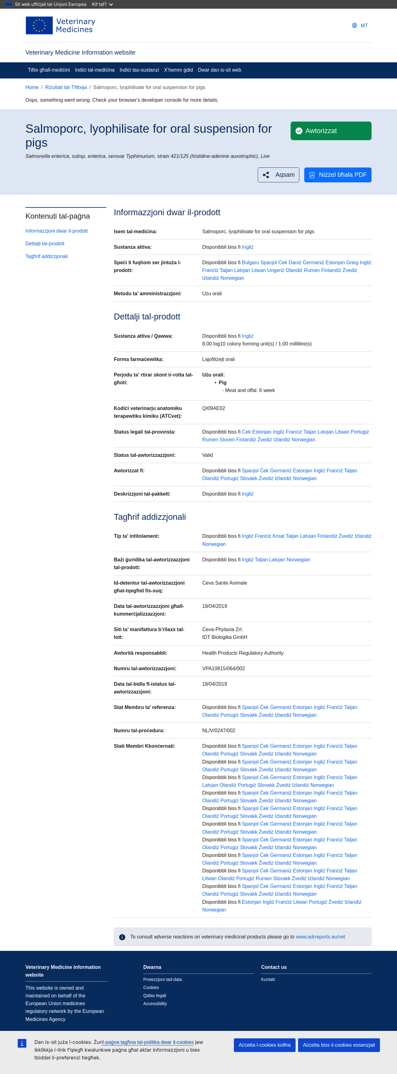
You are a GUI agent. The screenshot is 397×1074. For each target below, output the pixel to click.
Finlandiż (331, 270)
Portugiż (360, 432)
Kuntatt (268, 979)
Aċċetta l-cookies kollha (265, 1045)
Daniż (294, 262)
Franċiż (210, 270)
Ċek (282, 262)
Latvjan (242, 270)
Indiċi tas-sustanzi (139, 70)
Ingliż (247, 247)
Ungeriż (275, 270)
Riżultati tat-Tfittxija (66, 87)
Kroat (278, 536)
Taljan (226, 270)
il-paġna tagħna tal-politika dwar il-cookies (148, 1042)
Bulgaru (250, 262)
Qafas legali (154, 995)
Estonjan (335, 262)
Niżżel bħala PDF (338, 174)
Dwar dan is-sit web (219, 70)
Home (32, 87)
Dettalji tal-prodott (44, 243)
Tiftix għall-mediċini (49, 70)
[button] (278, 174)
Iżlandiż (210, 278)
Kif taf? (102, 4)
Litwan (259, 270)
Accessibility (155, 1003)
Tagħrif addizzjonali (46, 256)
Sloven (227, 439)
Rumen (312, 270)
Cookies (151, 987)
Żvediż (349, 270)
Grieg (352, 262)
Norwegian (232, 278)
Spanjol (269, 262)
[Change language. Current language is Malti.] (360, 25)
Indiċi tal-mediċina (94, 70)
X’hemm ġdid (178, 70)
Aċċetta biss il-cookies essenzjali (339, 1045)
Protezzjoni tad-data (162, 979)
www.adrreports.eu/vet (320, 936)
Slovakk (248, 478)
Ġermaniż (313, 262)
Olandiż (294, 270)
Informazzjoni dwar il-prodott (56, 231)
